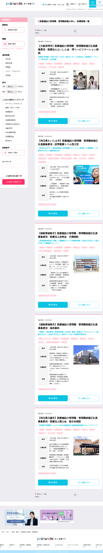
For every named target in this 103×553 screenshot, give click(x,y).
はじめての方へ (59, 545)
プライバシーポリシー (73, 545)
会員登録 (92, 3)
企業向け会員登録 (15, 521)
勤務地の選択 (12, 29)
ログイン (99, 3)
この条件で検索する (13, 181)
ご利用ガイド (70, 4)
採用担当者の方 (87, 545)
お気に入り (82, 4)
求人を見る (52, 120)
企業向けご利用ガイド (16, 517)
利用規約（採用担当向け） (43, 545)
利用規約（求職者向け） (25, 545)
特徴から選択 (12, 152)
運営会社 (2, 545)
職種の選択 (12, 43)
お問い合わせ (99, 545)
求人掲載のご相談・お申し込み (52, 4)
